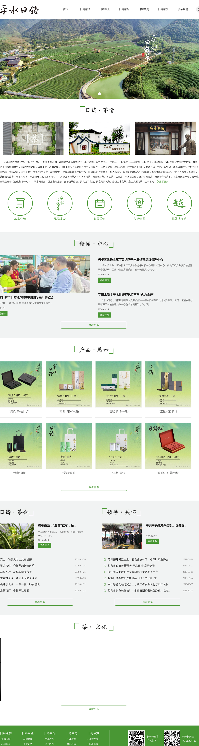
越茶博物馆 (179, 219)
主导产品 (49, 739)
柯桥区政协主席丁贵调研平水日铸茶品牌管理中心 (119, 259)
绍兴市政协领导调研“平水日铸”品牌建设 (120, 565)
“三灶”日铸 (107, 472)
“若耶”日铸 (57, 472)
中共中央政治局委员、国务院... (155, 525)
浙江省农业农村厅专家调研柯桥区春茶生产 (122, 572)
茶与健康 (93, 744)
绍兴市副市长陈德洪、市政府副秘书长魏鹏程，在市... (128, 590)
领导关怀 (99, 219)
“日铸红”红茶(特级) (157, 472)
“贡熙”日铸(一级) (58, 411)
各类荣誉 (139, 219)
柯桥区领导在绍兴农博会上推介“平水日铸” (121, 578)
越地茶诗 (71, 744)
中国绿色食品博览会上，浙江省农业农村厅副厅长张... (128, 584)
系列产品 (49, 744)
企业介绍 (27, 744)
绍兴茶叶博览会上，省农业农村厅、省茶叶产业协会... (128, 559)
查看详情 (93, 280)
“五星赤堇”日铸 (157, 411)
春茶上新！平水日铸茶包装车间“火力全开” (115, 294)
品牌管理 (27, 739)
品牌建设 (60, 219)
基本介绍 (20, 219)
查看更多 (82, 325)
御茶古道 (93, 739)
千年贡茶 (71, 739)
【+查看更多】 (163, 181)
